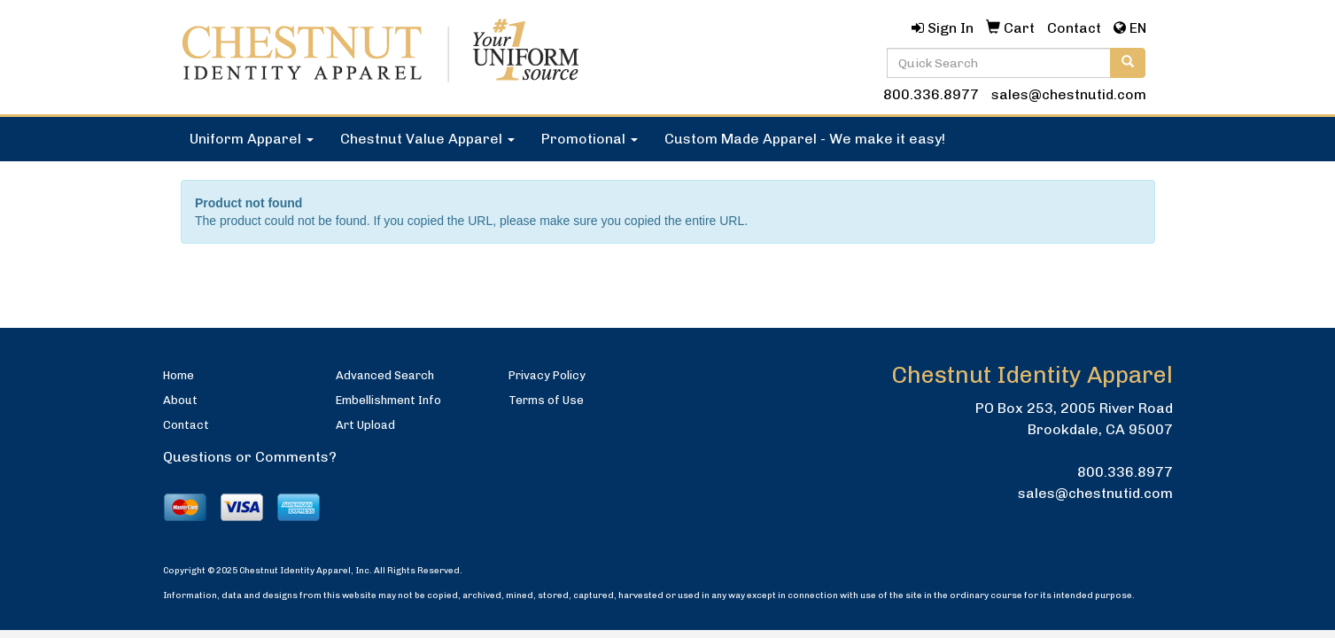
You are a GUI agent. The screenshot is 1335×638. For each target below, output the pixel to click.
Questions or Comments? (250, 456)
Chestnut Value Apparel (427, 138)
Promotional (589, 138)
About (180, 400)
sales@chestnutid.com (1068, 94)
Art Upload (365, 425)
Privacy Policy (547, 375)
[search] (1127, 63)
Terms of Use (546, 400)
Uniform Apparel (252, 138)
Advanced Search (385, 375)
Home (178, 375)
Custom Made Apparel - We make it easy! (804, 138)
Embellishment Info (388, 400)
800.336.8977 (931, 94)
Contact (186, 425)
